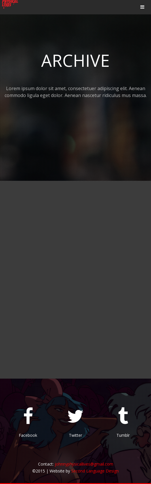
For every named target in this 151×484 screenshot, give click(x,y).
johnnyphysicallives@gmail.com (84, 464)
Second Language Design (95, 471)
